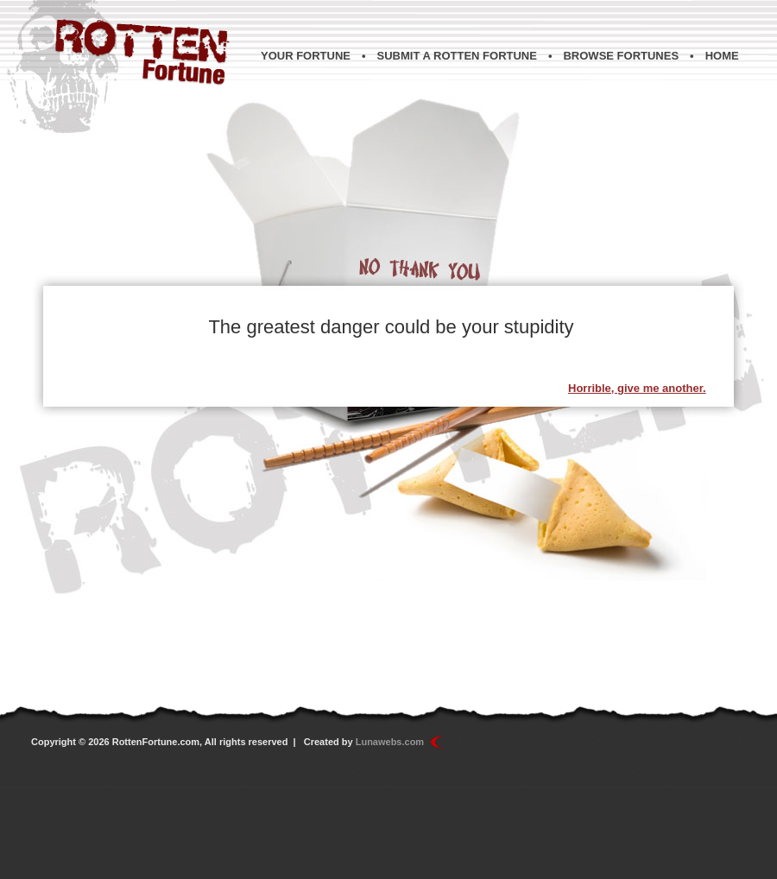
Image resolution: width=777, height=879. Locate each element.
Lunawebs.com (390, 742)
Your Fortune (306, 55)
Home (722, 55)
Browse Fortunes (621, 55)
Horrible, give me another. (637, 388)
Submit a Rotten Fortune (457, 55)
